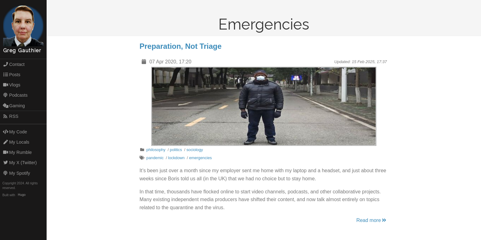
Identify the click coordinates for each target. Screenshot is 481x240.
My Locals (16, 142)
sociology (194, 149)
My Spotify (16, 173)
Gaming (14, 105)
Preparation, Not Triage (181, 46)
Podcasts (15, 95)
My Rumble (17, 152)
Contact (14, 64)
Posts (12, 74)
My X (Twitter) (20, 162)
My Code (15, 131)
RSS (10, 116)
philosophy (155, 149)
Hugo (21, 195)
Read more (371, 220)
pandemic (155, 157)
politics (176, 149)
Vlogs (12, 84)
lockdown (176, 157)
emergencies (200, 157)
